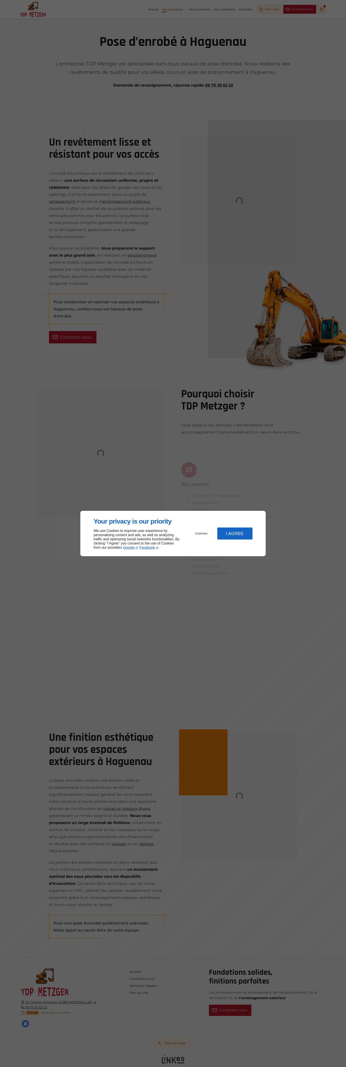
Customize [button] (201, 533)
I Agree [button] (235, 533)
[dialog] (173, 533)
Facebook (147, 547)
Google (129, 547)
